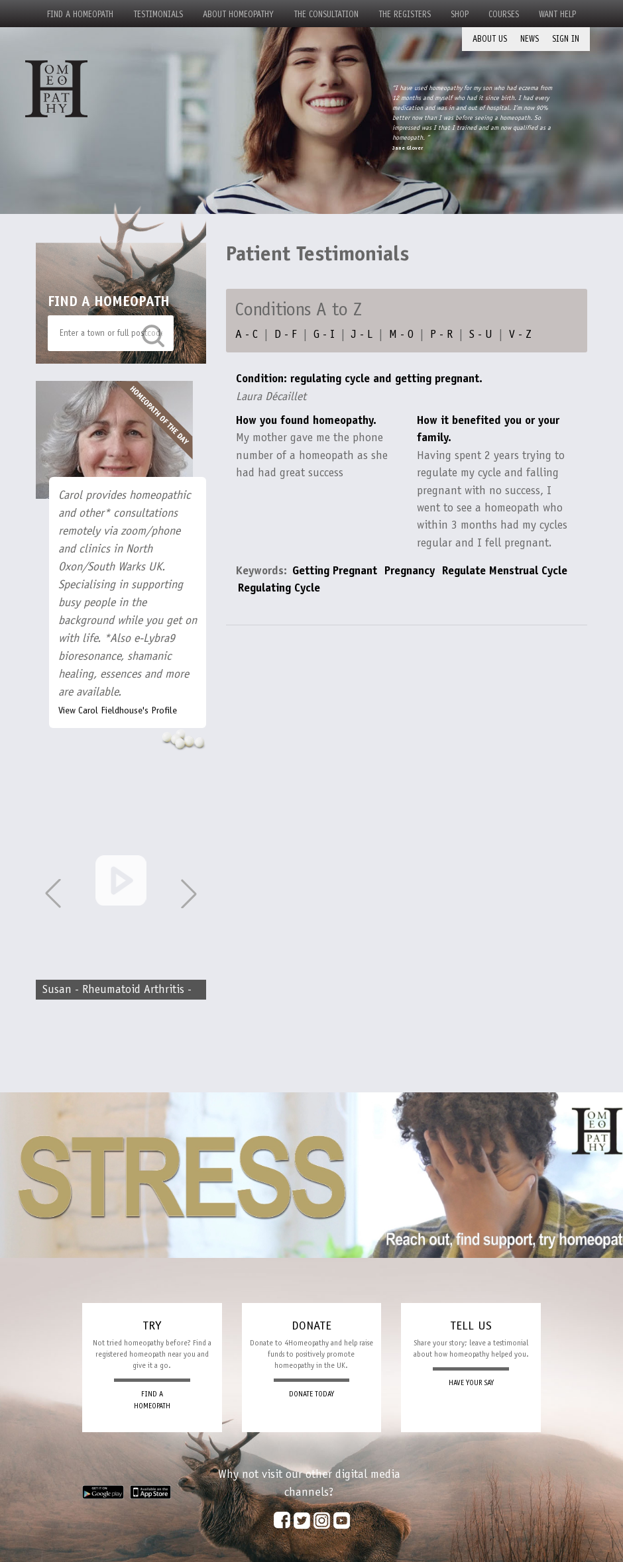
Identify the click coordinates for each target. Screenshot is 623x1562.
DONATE (311, 1325)
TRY (151, 1325)
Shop (460, 14)
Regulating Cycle (279, 587)
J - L (361, 333)
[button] (188, 893)
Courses (503, 14)
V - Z (520, 333)
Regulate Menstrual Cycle (504, 570)
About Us (490, 39)
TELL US (471, 1325)
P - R (441, 333)
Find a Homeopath (80, 14)
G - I (324, 333)
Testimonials (158, 14)
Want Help (557, 14)
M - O (401, 333)
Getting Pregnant (334, 570)
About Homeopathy (238, 14)
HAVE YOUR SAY (471, 1383)
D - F (285, 333)
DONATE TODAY (311, 1394)
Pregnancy (409, 570)
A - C (246, 333)
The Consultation (326, 14)
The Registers (404, 14)
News (529, 39)
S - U (480, 333)
